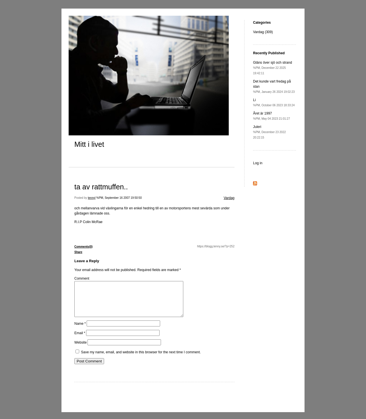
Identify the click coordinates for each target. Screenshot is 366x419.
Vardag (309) (263, 32)
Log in (257, 163)
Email (79, 340)
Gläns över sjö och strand (272, 68)
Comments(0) (83, 246)
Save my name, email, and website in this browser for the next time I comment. (141, 359)
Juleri (269, 132)
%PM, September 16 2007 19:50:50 (119, 197)
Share (78, 252)
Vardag (229, 198)
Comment (81, 278)
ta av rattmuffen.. (101, 187)
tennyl (92, 197)
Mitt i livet (89, 144)
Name (80, 330)
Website (80, 349)
